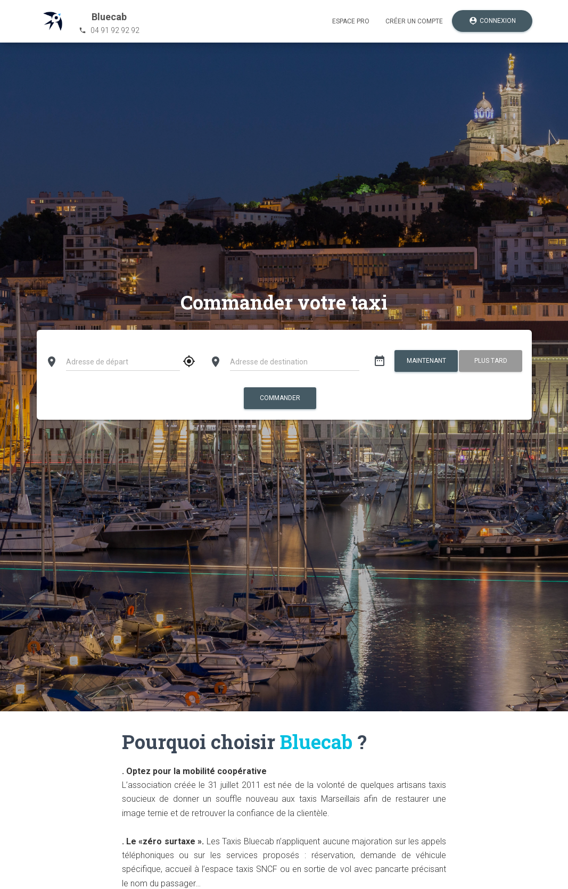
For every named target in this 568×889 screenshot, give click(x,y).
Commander (280, 398)
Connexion (492, 21)
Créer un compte (414, 21)
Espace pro (350, 21)
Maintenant (426, 360)
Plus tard (490, 360)
